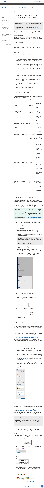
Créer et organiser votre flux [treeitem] (5, 21)
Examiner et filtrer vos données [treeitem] (6, 23)
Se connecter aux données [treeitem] (5, 20)
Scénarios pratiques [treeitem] (5, 40)
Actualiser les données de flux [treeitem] (6, 39)
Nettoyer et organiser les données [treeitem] (6, 24)
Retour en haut (28, 486)
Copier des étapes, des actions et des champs (33, 217)
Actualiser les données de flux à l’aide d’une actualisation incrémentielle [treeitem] (7, 32)
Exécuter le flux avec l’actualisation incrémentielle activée (26, 410)
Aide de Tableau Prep (11, 7)
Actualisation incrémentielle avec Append (39, 176)
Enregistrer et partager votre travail (19, 7)
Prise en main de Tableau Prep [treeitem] (6, 17)
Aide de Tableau (4, 7)
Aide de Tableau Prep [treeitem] (5, 13)
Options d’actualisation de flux (26, 359)
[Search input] (39, 1)
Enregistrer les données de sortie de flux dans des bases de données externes (27, 337)
